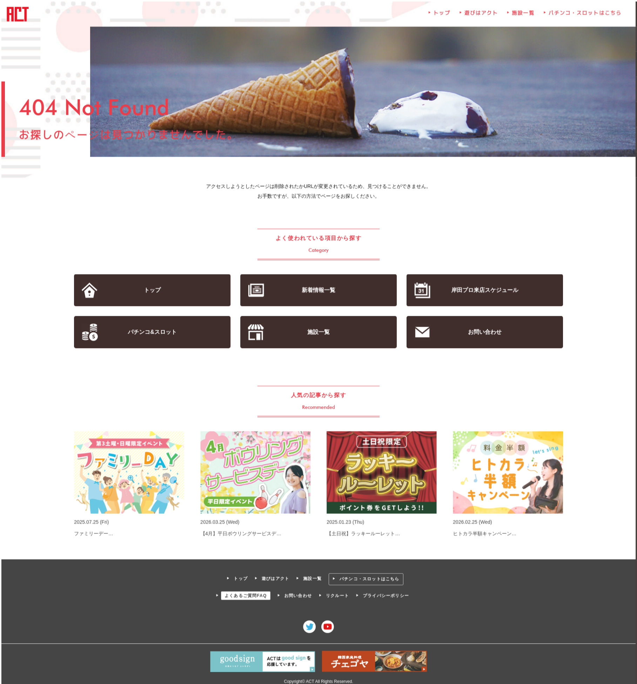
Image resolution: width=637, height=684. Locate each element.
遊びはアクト (480, 14)
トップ (441, 14)
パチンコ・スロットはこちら (583, 14)
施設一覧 (522, 14)
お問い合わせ (484, 332)
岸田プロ (483, 290)
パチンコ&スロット (153, 332)
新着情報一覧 (318, 290)
